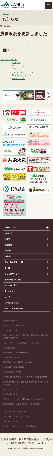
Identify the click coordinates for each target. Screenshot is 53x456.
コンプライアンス (10, 330)
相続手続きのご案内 (13, 280)
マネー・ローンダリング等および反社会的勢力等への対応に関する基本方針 (26, 336)
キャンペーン (18, 66)
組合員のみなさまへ (21, 75)
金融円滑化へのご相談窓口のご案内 (17, 362)
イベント (16, 69)
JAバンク (8, 233)
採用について (18, 78)
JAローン (8, 251)
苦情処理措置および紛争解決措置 (16, 352)
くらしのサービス (12, 274)
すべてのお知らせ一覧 (14, 308)
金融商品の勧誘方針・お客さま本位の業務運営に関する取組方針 (26, 383)
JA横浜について (11, 227)
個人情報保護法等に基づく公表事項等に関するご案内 (25, 377)
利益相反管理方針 (10, 348)
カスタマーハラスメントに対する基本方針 (20, 426)
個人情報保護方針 (10, 321)
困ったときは (10, 291)
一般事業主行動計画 (11, 357)
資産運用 (8, 245)
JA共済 (8, 256)
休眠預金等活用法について (14, 394)
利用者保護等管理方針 (12, 372)
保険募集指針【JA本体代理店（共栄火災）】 (21, 404)
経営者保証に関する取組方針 (15, 367)
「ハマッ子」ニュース (22, 72)
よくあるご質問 (11, 285)
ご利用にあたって (12, 303)
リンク (7, 297)
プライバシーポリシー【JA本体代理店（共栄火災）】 (25, 399)
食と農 (7, 268)
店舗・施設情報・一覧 (14, 262)
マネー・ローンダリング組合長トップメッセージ (23, 343)
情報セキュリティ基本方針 (14, 325)
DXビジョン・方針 (10, 421)
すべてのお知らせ (8, 59)
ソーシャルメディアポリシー (15, 412)
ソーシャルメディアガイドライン (16, 416)
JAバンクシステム (10, 389)
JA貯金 (8, 239)
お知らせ (16, 62)
